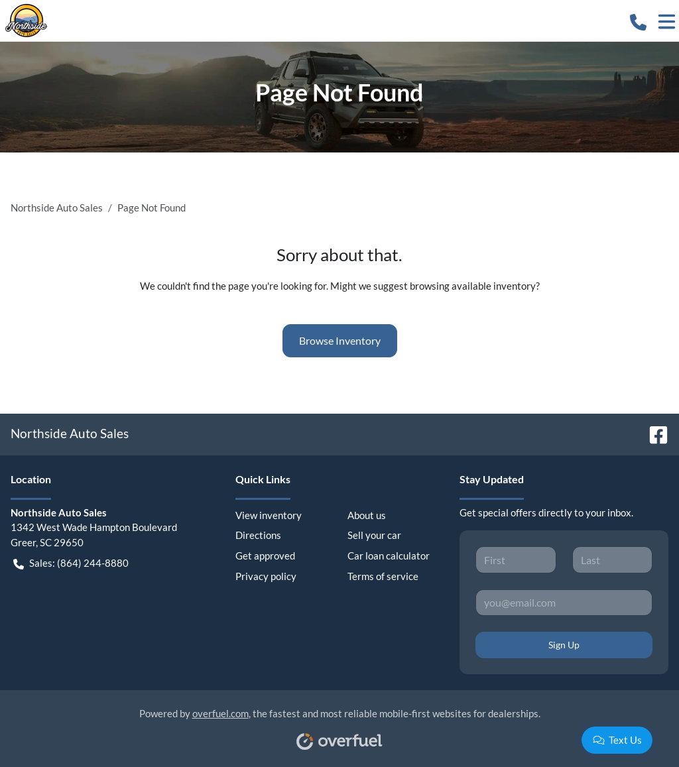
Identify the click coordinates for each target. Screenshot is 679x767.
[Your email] (563, 602)
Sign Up (564, 644)
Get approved (265, 555)
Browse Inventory (340, 340)
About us (366, 515)
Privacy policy (265, 576)
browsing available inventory (473, 286)
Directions (258, 535)
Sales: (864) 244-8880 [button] (71, 563)
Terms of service (382, 576)
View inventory (268, 515)
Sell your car (374, 535)
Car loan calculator (388, 555)
